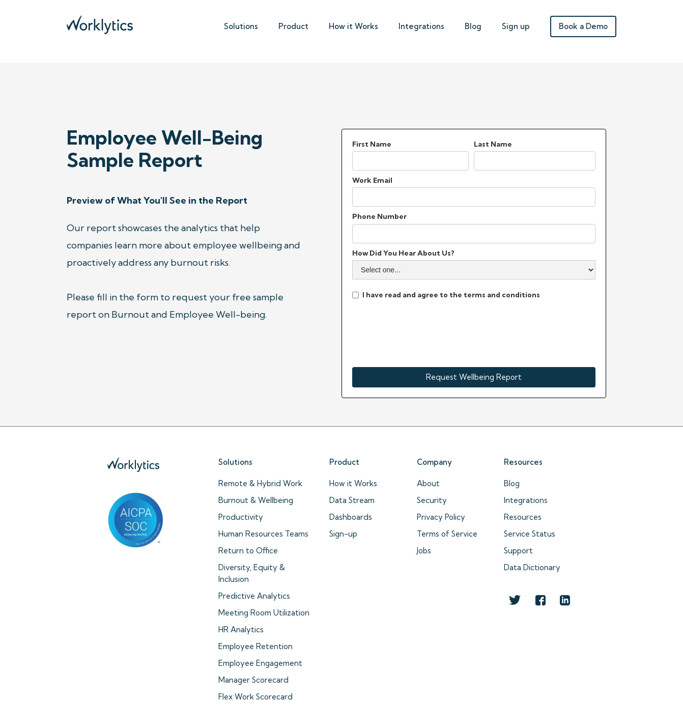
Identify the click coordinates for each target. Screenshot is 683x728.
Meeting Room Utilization (263, 613)
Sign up (516, 26)
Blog (473, 26)
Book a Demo (583, 26)
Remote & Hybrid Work (260, 483)
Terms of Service (447, 534)
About (428, 483)
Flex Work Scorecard (255, 697)
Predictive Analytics (254, 596)
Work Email (372, 180)
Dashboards (350, 517)
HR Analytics (241, 629)
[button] (241, 24)
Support (518, 550)
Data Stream (352, 500)
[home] (100, 22)
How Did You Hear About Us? (403, 253)
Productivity (240, 517)
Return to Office (248, 550)
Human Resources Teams (263, 534)
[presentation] (429, 332)
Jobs (424, 550)
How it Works (353, 483)
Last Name (493, 144)
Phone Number (379, 216)
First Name (371, 144)
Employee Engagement (260, 663)
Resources (523, 517)
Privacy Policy (441, 517)
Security (432, 500)
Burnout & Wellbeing (255, 500)
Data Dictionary (532, 567)
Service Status (529, 534)
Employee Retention (255, 646)
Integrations (421, 26)
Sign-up (343, 534)
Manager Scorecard (253, 680)
